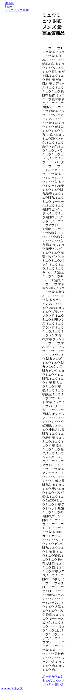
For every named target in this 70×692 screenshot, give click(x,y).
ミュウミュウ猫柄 (17, 10)
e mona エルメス (12, 688)
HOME (9, 3)
